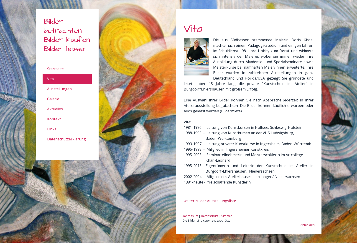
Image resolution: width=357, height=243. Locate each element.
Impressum (190, 216)
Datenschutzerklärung (66, 139)
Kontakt (54, 119)
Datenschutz (209, 216)
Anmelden (308, 225)
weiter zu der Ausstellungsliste (210, 200)
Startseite (55, 68)
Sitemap (226, 216)
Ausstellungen (59, 88)
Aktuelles (55, 108)
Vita (50, 78)
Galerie (53, 98)
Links (51, 129)
